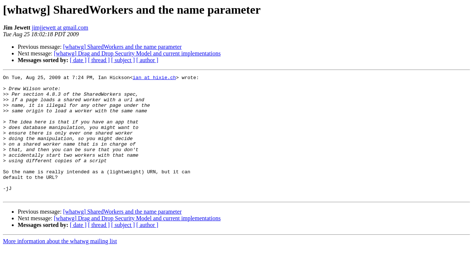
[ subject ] (123, 60)
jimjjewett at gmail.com (60, 27)
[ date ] (78, 60)
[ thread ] (99, 60)
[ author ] (147, 60)
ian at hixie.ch (154, 78)
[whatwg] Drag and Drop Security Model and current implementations (137, 53)
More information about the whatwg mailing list (60, 265)
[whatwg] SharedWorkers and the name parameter (122, 47)
